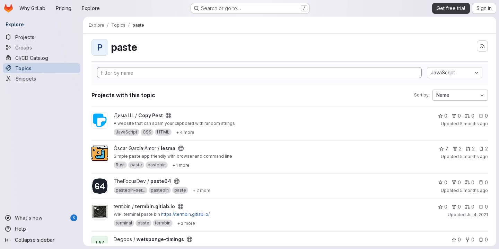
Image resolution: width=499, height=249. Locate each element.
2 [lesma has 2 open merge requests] (470, 148)
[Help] (41, 229)
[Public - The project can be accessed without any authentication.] (168, 115)
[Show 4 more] (185, 132)
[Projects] (41, 37)
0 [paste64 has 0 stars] (442, 182)
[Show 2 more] (202, 190)
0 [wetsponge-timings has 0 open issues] (483, 239)
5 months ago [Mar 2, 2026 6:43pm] (474, 123)
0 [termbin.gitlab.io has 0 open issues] (483, 207)
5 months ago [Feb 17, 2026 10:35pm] (474, 190)
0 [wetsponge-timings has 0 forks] (469, 239)
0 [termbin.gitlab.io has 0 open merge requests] (469, 207)
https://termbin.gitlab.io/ (185, 214)
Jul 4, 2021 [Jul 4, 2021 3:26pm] (477, 214)
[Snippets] (41, 78)
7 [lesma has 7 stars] (443, 148)
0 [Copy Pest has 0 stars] (442, 116)
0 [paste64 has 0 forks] (456, 182)
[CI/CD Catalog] (41, 58)
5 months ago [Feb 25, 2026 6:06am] (474, 156)
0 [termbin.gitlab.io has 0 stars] (442, 207)
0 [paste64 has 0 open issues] (483, 182)
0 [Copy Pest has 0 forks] (456, 116)
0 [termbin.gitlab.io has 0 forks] (456, 207)
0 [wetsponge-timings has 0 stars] (456, 239)
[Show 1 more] (181, 165)
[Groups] (41, 47)
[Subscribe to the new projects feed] (482, 46)
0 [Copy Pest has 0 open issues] (483, 116)
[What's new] (41, 218)
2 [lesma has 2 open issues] (483, 148)
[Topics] (41, 68)
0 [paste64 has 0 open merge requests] (469, 182)
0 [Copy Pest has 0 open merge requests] (469, 116)
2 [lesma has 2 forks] (457, 148)
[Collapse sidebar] (41, 240)
